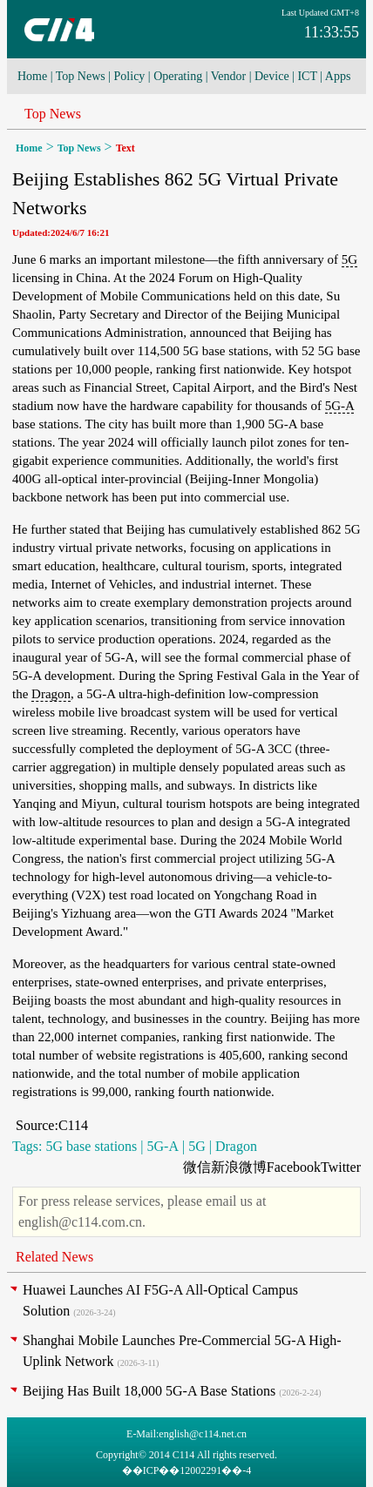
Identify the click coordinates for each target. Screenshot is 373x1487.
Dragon (51, 694)
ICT (306, 76)
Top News (80, 76)
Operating (177, 76)
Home (32, 76)
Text (125, 148)
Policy (130, 76)
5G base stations (91, 1146)
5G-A (339, 406)
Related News (54, 1256)
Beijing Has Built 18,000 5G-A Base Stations (149, 1390)
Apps (338, 76)
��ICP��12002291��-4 (187, 1470)
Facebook (294, 1167)
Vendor (228, 76)
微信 (197, 1167)
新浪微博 (239, 1167)
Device (271, 76)
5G (349, 259)
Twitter (341, 1167)
